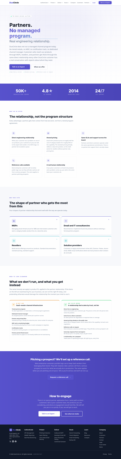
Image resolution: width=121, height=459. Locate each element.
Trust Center (102, 444)
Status (101, 447)
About (101, 433)
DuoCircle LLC (17, 454)
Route (66, 2)
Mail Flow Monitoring (30, 437)
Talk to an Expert (105, 2)
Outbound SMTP (58, 433)
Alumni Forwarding (74, 433)
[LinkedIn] (13, 441)
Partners (86, 2)
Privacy (105, 454)
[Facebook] (15, 441)
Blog (85, 433)
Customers (80, 2)
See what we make (72, 414)
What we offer (39, 67)
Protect (53, 2)
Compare (73, 2)
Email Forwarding (74, 437)
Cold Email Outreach (60, 441)
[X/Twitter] (10, 441)
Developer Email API (60, 435)
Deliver (60, 2)
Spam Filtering (43, 435)
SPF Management (29, 433)
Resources (87, 435)
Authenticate (45, 2)
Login (94, 2)
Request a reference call (60, 377)
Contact (101, 440)
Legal (100, 442)
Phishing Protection (44, 433)
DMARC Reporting (29, 435)
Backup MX (72, 440)
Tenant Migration (74, 435)
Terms (110, 454)
